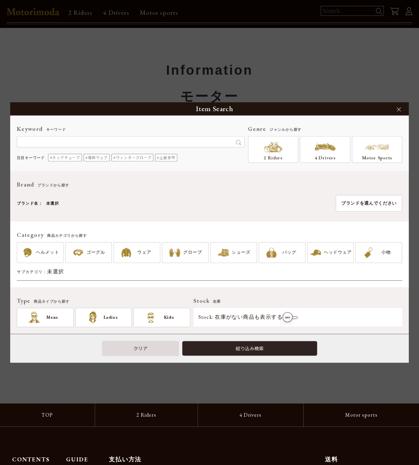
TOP (47, 414)
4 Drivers (116, 12)
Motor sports (159, 12)
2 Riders (80, 12)
